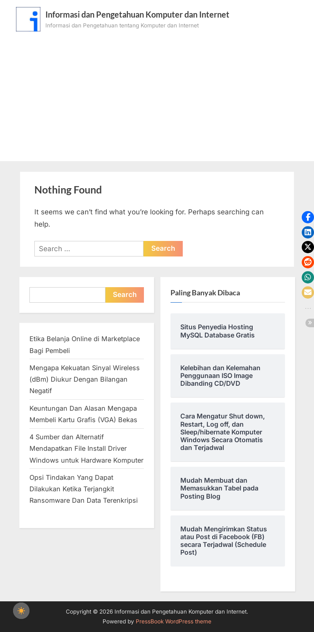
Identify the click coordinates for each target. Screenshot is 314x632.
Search (125, 294)
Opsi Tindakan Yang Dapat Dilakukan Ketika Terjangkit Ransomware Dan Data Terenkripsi (83, 489)
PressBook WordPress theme (173, 621)
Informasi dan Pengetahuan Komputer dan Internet (137, 14)
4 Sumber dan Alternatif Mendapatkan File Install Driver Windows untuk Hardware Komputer (86, 448)
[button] (308, 217)
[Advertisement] (157, 93)
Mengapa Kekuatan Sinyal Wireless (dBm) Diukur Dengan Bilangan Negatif (84, 379)
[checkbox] (21, 611)
